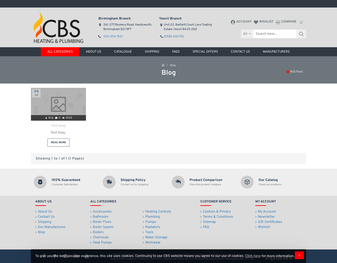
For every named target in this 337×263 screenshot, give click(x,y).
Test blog (58, 126)
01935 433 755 (174, 36)
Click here (253, 256)
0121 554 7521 (113, 36)
